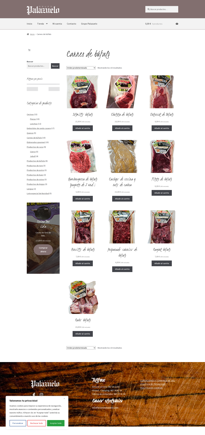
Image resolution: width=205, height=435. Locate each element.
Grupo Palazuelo (89, 23)
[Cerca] (65, 398)
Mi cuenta (57, 23)
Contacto (71, 23)
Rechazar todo (36, 423)
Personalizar (18, 423)
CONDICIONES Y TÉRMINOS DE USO (157, 380)
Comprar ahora (43, 249)
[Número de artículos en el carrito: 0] (29, 50)
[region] (37, 412)
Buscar (30, 61)
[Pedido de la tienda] (81, 67)
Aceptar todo (56, 423)
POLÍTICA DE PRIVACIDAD (153, 384)
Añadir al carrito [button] (82, 128)
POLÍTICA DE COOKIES (151, 387)
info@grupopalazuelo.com (105, 407)
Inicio (29, 23)
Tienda (40, 23)
